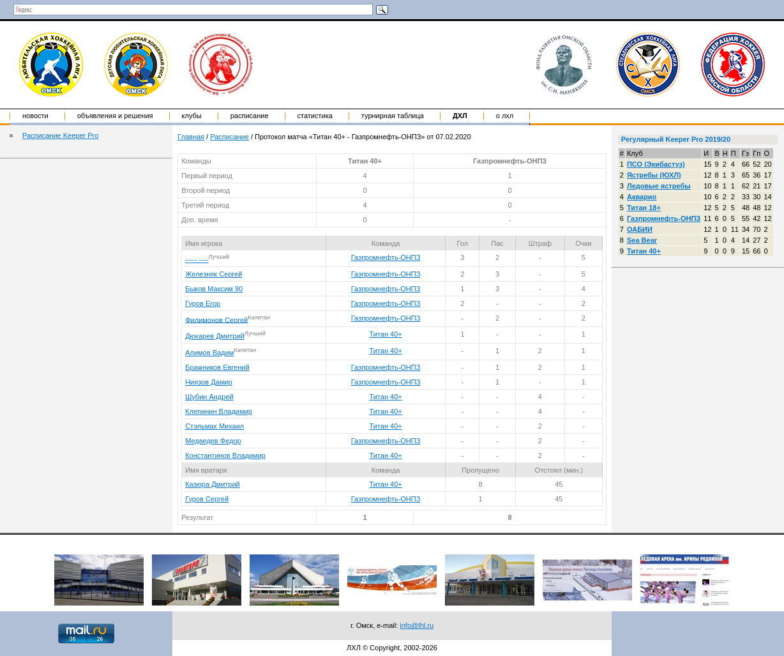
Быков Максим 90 (214, 289)
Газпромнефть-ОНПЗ (386, 257)
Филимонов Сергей (216, 319)
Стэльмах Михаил (214, 426)
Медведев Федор (213, 441)
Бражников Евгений (217, 367)
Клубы (192, 115)
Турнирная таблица (392, 115)
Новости (35, 115)
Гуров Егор (202, 303)
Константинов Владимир (225, 455)
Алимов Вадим (209, 352)
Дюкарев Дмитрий (215, 336)
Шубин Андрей (209, 396)
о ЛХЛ (505, 115)
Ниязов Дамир (208, 382)
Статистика (315, 115)
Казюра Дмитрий (212, 484)
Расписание (249, 115)
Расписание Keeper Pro (60, 135)
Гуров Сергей (207, 499)
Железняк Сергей (213, 274)
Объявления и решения (115, 115)
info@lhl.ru (416, 625)
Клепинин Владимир (218, 411)
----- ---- (196, 259)
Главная (190, 137)
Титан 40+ (385, 334)
